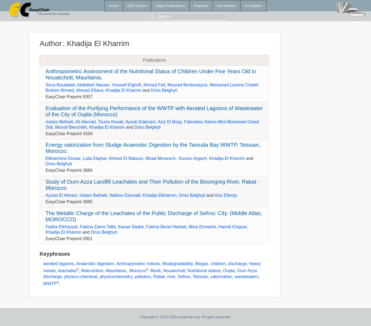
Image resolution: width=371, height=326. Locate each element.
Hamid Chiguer (232, 227)
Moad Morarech (160, 158)
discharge (237, 263)
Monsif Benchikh (71, 127)
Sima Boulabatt (60, 85)
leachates (67, 270)
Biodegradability (177, 263)
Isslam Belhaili (59, 122)
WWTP (50, 283)
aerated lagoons (58, 263)
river (171, 276)
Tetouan (200, 276)
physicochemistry (116, 276)
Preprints (201, 6)
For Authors (226, 6)
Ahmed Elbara (89, 90)
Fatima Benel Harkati (166, 227)
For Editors (253, 6)
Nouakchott (174, 270)
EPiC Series (137, 6)
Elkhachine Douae (63, 158)
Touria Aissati (110, 122)
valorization (221, 276)
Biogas (201, 263)
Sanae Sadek (131, 227)
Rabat (159, 276)
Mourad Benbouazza (187, 85)
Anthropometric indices (138, 263)
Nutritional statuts (204, 270)
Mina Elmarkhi (202, 227)
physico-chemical (80, 276)
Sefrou (184, 276)
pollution (143, 276)
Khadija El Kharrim (124, 90)
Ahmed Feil (154, 85)
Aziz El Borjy (170, 122)
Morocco (138, 270)
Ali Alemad (85, 122)
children (218, 263)
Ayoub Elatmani (140, 122)
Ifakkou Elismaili (124, 195)
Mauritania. (116, 270)
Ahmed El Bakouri (125, 158)
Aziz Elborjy (226, 195)
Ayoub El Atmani (61, 195)
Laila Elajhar (94, 158)
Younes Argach (192, 158)
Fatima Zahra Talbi (98, 227)
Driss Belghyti (164, 90)
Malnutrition (92, 270)
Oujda (229, 270)
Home (113, 6)
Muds (155, 270)
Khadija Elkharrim (159, 195)
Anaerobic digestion (95, 263)
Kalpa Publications (170, 6)
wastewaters (246, 276)
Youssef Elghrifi (126, 85)
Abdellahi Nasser (93, 85)
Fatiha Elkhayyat (61, 227)
